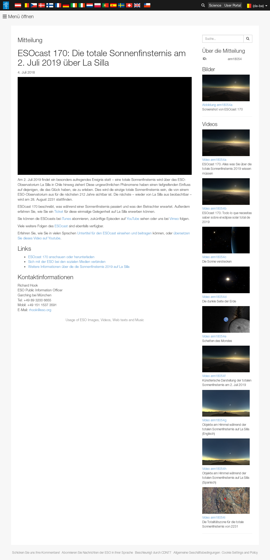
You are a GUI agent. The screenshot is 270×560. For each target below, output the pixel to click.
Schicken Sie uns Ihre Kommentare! (36, 552)
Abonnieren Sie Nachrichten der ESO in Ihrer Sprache (97, 552)
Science (215, 5)
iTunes (66, 218)
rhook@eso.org (40, 310)
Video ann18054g (214, 420)
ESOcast (61, 226)
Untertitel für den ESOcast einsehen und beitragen (114, 233)
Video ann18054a (214, 160)
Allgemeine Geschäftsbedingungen (196, 552)
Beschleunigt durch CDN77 (153, 552)
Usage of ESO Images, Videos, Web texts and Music (105, 320)
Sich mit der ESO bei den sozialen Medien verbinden (66, 261)
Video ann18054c (214, 257)
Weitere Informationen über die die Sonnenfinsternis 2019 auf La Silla (78, 266)
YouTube (133, 218)
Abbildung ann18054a (217, 105)
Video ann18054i (213, 517)
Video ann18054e (214, 336)
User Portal (232, 5)
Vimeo (174, 218)
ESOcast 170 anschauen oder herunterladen (61, 257)
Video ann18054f (213, 376)
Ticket (58, 211)
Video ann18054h (214, 469)
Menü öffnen (18, 16)
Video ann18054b (214, 208)
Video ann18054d (214, 297)
